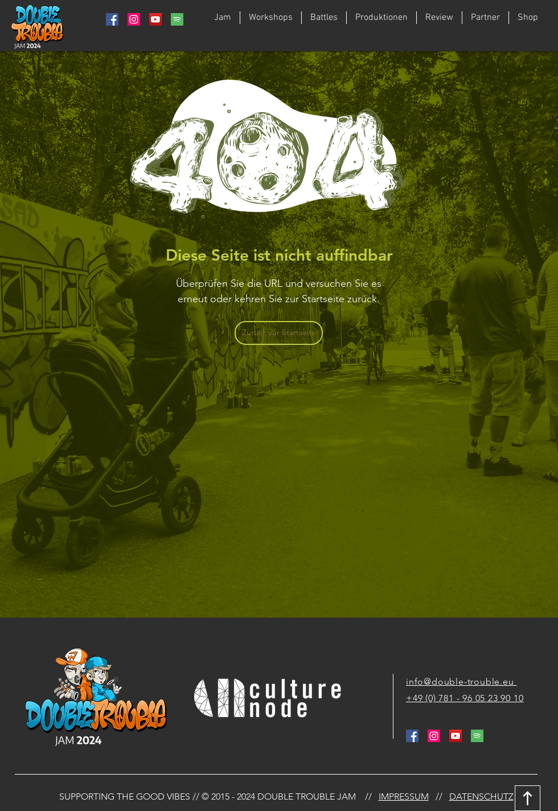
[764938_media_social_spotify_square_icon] (177, 19)
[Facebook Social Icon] (112, 19)
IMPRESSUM (404, 796)
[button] (323, 17)
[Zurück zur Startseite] (279, 333)
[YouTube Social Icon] (155, 19)
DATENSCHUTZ (481, 796)
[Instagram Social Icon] (134, 19)
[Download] (527, 798)
